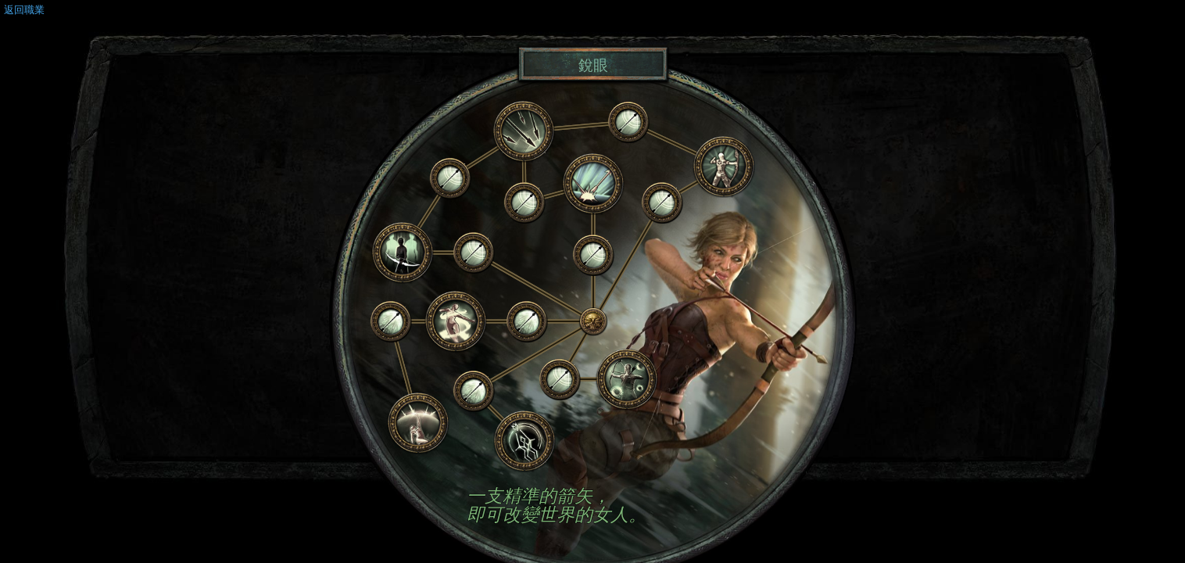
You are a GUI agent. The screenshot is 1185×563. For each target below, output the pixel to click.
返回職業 (24, 10)
